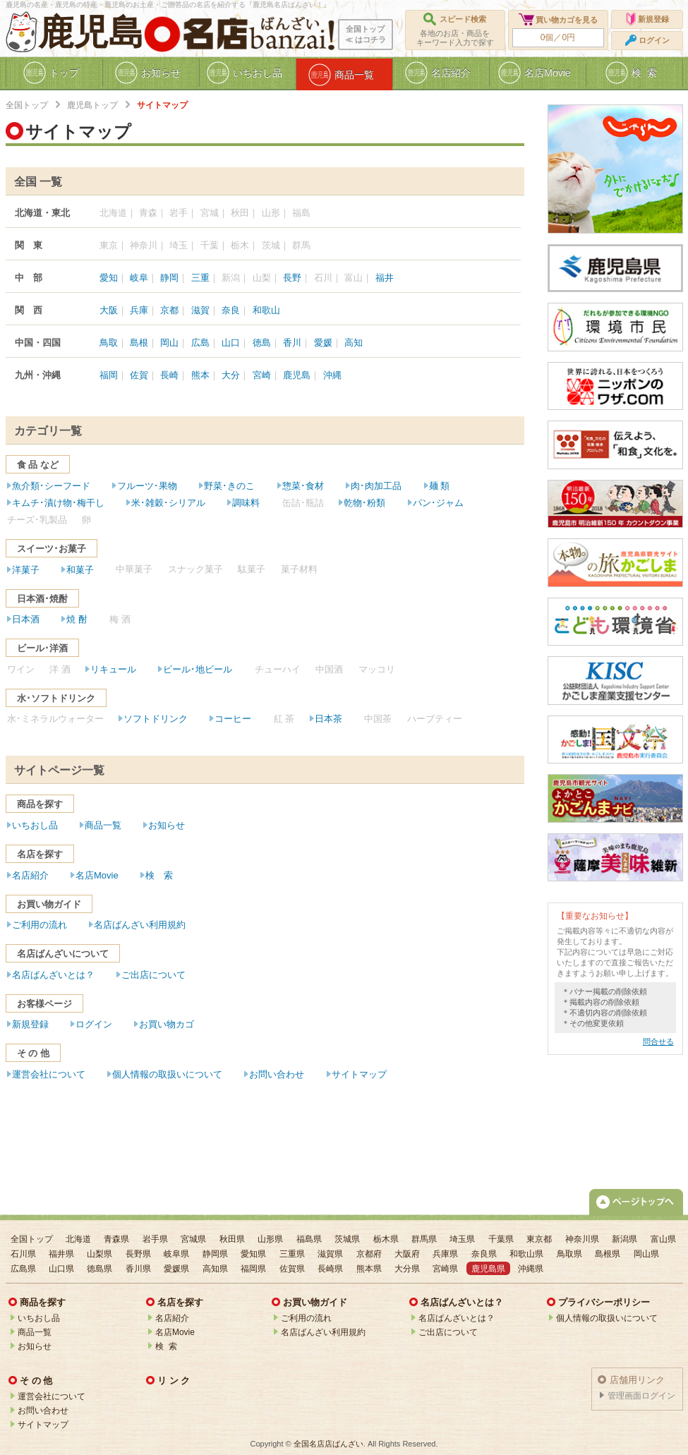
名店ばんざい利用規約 (140, 924)
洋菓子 (26, 570)
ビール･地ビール (197, 669)
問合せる (658, 1041)
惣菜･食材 (303, 486)
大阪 (108, 310)
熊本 (200, 375)
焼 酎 (76, 619)
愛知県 (253, 1254)
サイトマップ (359, 1074)
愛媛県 (176, 1269)
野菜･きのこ (229, 486)
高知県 (215, 1269)
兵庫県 (445, 1254)
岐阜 (139, 277)
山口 (231, 342)
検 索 (159, 875)
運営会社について (48, 1074)
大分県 (407, 1269)
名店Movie (97, 875)
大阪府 (407, 1254)
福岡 (108, 375)
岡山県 (646, 1254)
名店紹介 (30, 875)
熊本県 (369, 1269)
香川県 (138, 1269)
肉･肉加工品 (376, 486)
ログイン (94, 1024)
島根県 (607, 1254)
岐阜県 (176, 1254)
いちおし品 (35, 825)
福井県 (61, 1254)
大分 (231, 375)
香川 (292, 342)
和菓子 (80, 570)
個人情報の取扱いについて (167, 1074)
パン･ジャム (438, 502)
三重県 (292, 1254)
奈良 (231, 310)
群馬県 (424, 1239)
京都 (169, 310)
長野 (292, 277)
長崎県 (330, 1269)
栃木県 (386, 1239)
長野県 (138, 1254)
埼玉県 (462, 1239)
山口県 (61, 1269)
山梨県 (99, 1254)
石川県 (23, 1254)
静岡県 (215, 1254)
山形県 (270, 1239)
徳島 (262, 342)
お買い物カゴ (166, 1024)
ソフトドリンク (155, 718)
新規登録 (30, 1024)
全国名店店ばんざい (328, 1443)
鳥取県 (569, 1254)
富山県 (663, 1239)
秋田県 (232, 1239)
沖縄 (332, 375)
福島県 (309, 1239)
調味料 (246, 502)
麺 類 (439, 486)
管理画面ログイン (641, 1396)
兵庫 (139, 310)
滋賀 (200, 310)
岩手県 (155, 1239)
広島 (200, 342)
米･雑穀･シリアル (168, 502)
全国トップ (27, 105)
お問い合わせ (276, 1074)
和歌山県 (526, 1254)
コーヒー (233, 718)
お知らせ (166, 825)
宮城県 (193, 1239)
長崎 (169, 375)
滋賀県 (330, 1254)
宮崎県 (445, 1269)
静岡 (169, 277)
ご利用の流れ (39, 924)
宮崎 (262, 375)
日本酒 (26, 619)
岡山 (169, 342)
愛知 (108, 277)
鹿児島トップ (92, 105)
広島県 (23, 1269)
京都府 (369, 1254)
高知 (353, 342)
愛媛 (323, 342)
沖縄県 (530, 1269)
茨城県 (347, 1239)
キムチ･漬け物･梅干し (58, 502)
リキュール (113, 669)
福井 (384, 277)
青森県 (116, 1239)
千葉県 (501, 1239)
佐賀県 (292, 1269)
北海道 (78, 1239)
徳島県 (99, 1269)
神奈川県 (582, 1239)
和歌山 (266, 310)
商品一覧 (103, 825)
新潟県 (624, 1239)
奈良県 (484, 1254)
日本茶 (328, 718)
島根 (139, 342)
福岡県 (253, 1269)
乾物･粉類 (364, 502)
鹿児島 (91, 32)
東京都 (539, 1239)
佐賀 (139, 375)
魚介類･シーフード (51, 486)
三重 (200, 277)
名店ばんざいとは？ (53, 975)
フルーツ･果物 (147, 486)
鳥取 (108, 342)
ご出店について (153, 975)
